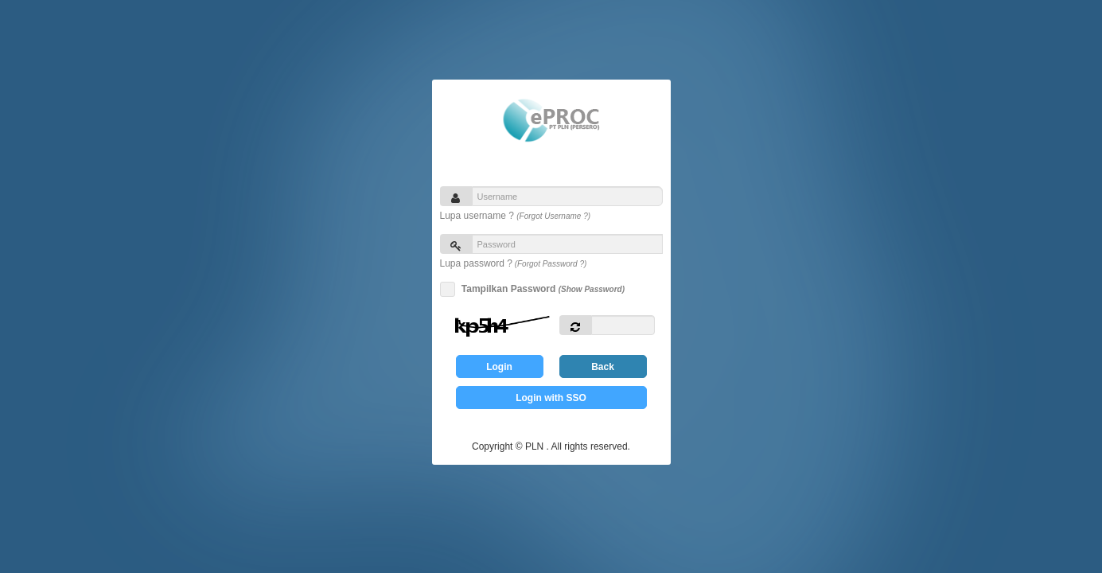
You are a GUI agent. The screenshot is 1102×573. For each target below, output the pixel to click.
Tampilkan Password (540, 289)
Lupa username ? (515, 215)
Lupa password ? (513, 263)
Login (499, 366)
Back (602, 366)
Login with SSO (551, 397)
